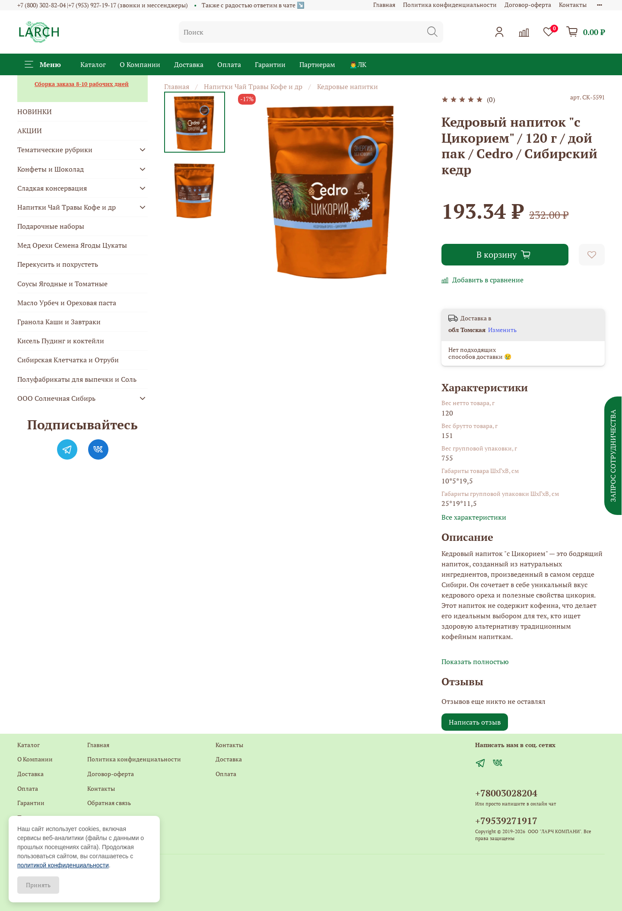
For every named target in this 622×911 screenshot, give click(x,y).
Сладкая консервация (52, 188)
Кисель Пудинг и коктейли (60, 340)
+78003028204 (506, 793)
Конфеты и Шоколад (50, 169)
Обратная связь (109, 803)
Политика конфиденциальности (450, 4)
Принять (38, 885)
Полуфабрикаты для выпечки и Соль (76, 379)
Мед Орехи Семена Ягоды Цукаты (72, 245)
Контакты (573, 4)
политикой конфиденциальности (63, 865)
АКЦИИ (29, 130)
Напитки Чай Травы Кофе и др (253, 86)
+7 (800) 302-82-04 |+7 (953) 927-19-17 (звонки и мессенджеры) (102, 5)
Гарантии (270, 64)
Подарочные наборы (50, 226)
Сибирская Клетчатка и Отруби (68, 359)
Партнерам (317, 64)
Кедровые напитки (347, 86)
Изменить (502, 330)
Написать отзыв (475, 722)
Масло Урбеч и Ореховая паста (66, 302)
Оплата (229, 64)
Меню (43, 64)
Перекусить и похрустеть (57, 264)
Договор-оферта (528, 4)
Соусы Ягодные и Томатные (62, 283)
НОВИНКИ (34, 111)
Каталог (93, 64)
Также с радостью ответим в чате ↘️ (253, 5)
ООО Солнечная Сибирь (56, 398)
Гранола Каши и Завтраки (59, 321)
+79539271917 (506, 821)
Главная (384, 4)
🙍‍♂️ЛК (357, 64)
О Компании (140, 64)
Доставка (188, 64)
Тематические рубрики (54, 149)
